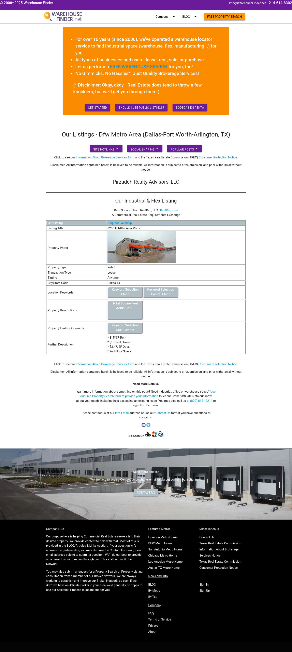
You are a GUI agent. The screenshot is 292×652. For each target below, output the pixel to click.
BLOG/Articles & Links (82, 545)
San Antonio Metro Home (165, 549)
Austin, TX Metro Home (164, 568)
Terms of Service (159, 619)
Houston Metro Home (162, 537)
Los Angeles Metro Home (165, 561)
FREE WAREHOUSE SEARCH (138, 66)
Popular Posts (185, 148)
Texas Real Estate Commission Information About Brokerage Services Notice (220, 549)
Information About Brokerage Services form (105, 157)
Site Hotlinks (106, 148)
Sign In (203, 584)
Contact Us (162, 413)
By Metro (154, 590)
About (152, 632)
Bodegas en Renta (190, 107)
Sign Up (204, 590)
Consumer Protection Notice (218, 157)
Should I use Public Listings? (141, 107)
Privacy (153, 625)
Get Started (97, 107)
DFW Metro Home (160, 543)
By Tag (152, 597)
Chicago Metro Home (162, 555)
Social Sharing (145, 148)
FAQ (151, 613)
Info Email (122, 413)
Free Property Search (224, 16)
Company (166, 16)
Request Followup (119, 223)
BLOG (190, 16)
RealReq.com (169, 210)
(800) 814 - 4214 (201, 401)
